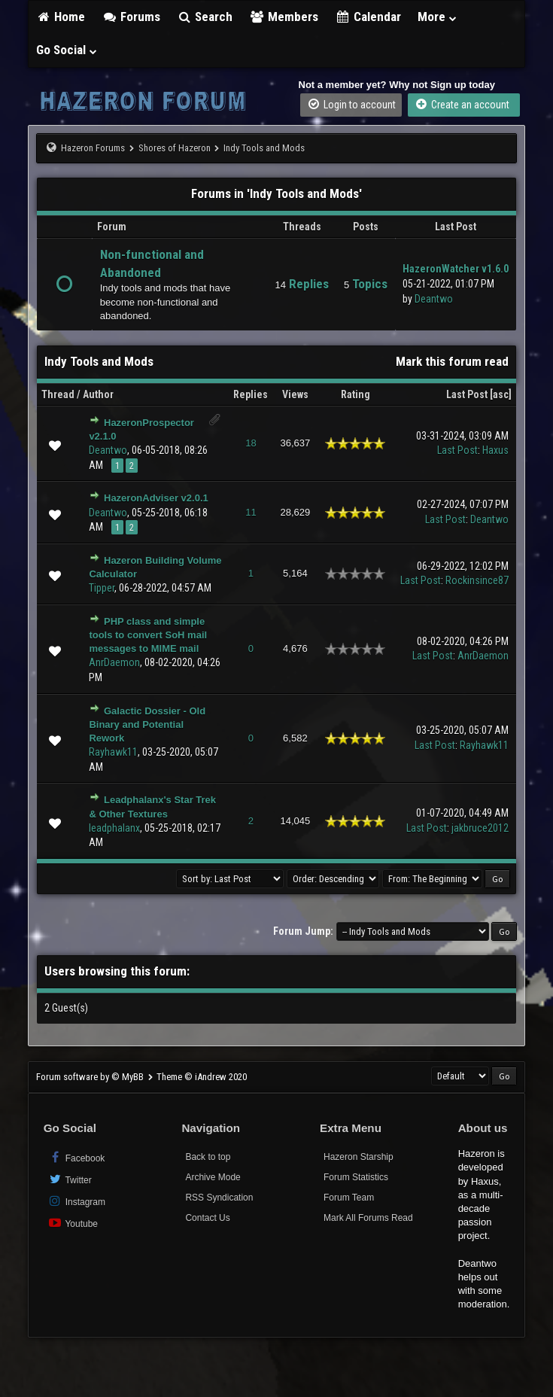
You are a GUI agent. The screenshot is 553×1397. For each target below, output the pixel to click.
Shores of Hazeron (174, 148)
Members (283, 16)
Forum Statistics (356, 1177)
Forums (131, 16)
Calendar (368, 16)
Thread (57, 394)
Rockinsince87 (477, 580)
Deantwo (434, 299)
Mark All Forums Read (368, 1218)
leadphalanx (114, 828)
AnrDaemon (114, 662)
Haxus (495, 450)
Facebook (76, 1157)
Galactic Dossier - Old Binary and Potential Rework (147, 724)
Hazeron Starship (358, 1157)
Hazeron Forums (93, 148)
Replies (250, 394)
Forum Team (349, 1197)
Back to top (207, 1157)
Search (205, 16)
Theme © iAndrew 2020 (201, 1076)
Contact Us (207, 1218)
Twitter (69, 1179)
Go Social (67, 49)
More (438, 16)
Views (295, 394)
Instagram (76, 1201)
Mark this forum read (452, 361)
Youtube (72, 1222)
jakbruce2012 (480, 828)
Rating (355, 394)
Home (61, 16)
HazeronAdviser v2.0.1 (156, 498)
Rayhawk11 (113, 752)
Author (98, 394)
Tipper (101, 588)
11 (250, 512)
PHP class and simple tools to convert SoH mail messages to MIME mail (148, 635)
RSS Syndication (219, 1197)
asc (501, 394)
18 (250, 443)
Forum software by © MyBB (91, 1076)
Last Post (467, 394)
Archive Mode (212, 1177)
